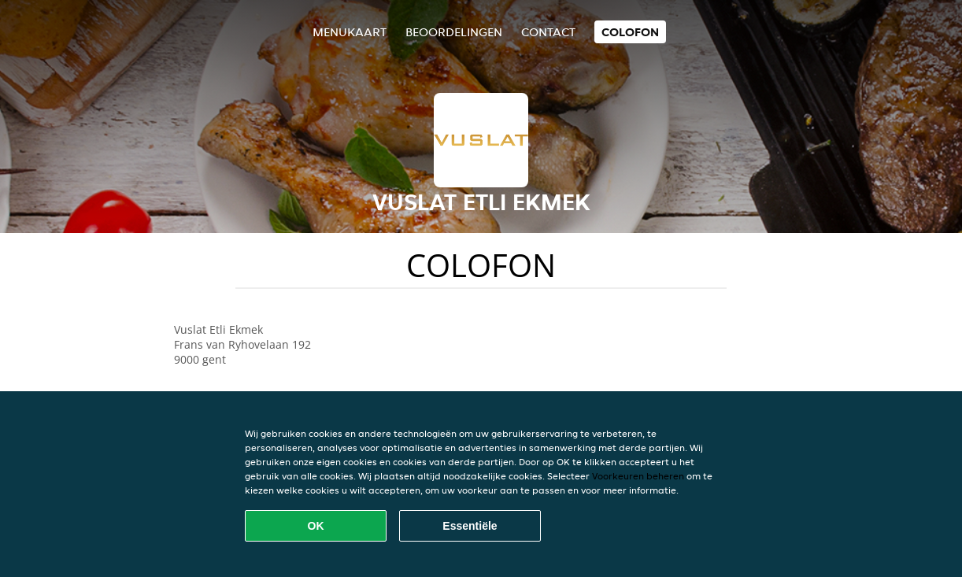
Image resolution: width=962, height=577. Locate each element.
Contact (548, 32)
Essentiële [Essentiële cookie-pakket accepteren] (469, 526)
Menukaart (350, 32)
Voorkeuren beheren (638, 476)
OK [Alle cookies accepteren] (316, 526)
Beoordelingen (453, 32)
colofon (630, 32)
